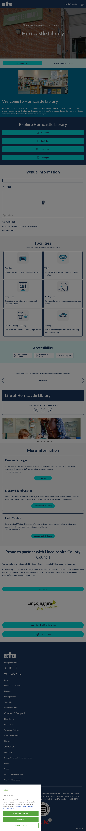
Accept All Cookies (20, 819)
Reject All (21, 825)
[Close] (38, 793)
